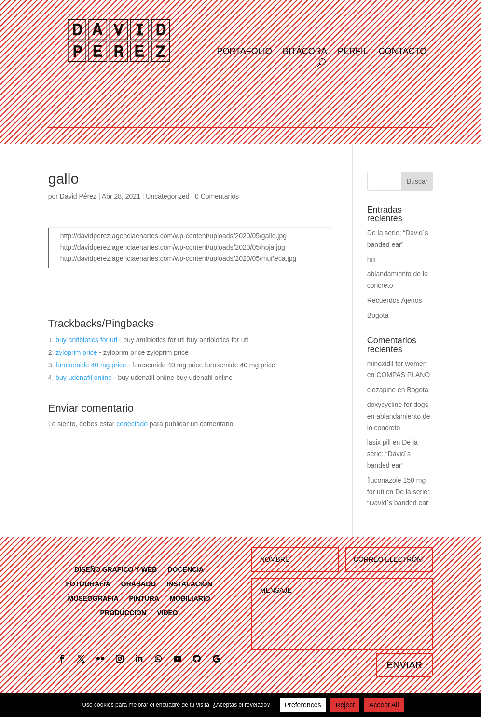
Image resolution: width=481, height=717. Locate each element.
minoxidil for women (397, 363)
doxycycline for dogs (397, 404)
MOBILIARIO (190, 598)
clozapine (381, 389)
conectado (132, 424)
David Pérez (78, 196)
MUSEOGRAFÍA (93, 598)
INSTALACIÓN (189, 583)
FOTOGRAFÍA (88, 583)
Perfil (353, 52)
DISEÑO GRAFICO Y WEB (115, 569)
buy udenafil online (83, 377)
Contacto (402, 52)
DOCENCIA (185, 569)
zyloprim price (76, 352)
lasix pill (379, 442)
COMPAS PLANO (403, 375)
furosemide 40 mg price (90, 365)
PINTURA (144, 598)
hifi (371, 259)
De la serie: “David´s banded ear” (392, 453)
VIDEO (167, 612)
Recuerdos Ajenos (394, 300)
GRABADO (138, 583)
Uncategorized (167, 196)
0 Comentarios (217, 196)
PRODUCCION (123, 612)
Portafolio (244, 52)
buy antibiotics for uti (86, 340)
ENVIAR (404, 665)
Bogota (377, 315)
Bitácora (305, 52)
